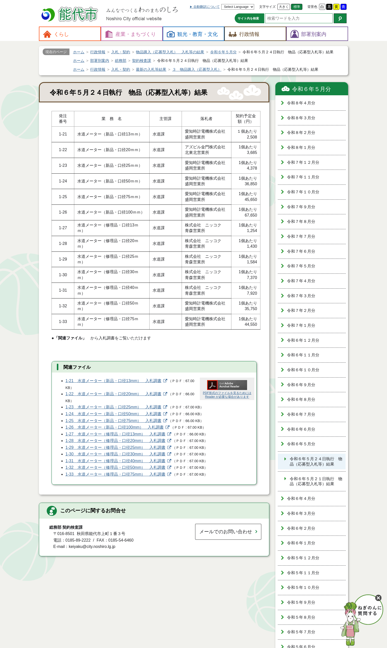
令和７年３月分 (301, 296)
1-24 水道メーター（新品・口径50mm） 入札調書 (113, 414)
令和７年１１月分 (303, 177)
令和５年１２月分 (303, 558)
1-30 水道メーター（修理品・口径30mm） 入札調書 (115, 454)
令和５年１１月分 (303, 573)
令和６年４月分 (301, 498)
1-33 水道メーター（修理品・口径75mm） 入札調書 (115, 474)
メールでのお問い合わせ (225, 531)
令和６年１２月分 (303, 340)
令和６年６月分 (301, 429)
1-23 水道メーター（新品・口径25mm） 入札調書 (113, 407)
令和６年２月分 (301, 528)
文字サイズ (267, 7)
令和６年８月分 (301, 399)
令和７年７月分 (301, 236)
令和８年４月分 (301, 103)
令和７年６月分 (301, 251)
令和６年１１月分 (303, 355)
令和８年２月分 (301, 132)
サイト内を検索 (248, 18)
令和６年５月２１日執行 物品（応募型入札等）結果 (316, 481)
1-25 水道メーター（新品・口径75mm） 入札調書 (113, 421)
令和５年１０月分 (303, 587)
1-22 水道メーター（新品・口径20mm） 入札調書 (113, 394)
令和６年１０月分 (303, 370)
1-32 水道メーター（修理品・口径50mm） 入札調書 (115, 467)
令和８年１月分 (301, 147)
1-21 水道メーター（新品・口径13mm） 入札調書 (113, 381)
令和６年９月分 (301, 385)
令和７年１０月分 (303, 192)
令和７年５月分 (301, 266)
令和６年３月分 (301, 513)
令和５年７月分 (301, 632)
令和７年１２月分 (303, 162)
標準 (297, 7)
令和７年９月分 (301, 207)
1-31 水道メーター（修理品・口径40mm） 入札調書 (115, 461)
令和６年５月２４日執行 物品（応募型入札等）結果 (316, 461)
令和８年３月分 (301, 118)
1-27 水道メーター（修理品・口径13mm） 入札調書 (115, 434)
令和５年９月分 (301, 602)
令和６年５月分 (311, 89)
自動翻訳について (207, 7)
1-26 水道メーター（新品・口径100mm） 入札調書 (114, 427)
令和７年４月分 (301, 281)
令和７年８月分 (301, 221)
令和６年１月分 (301, 543)
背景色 (312, 7)
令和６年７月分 (301, 414)
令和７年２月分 (301, 310)
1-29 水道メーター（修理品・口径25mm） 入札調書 (115, 447)
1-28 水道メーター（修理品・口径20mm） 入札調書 (115, 440)
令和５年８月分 (301, 617)
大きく (284, 7)
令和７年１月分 (301, 325)
